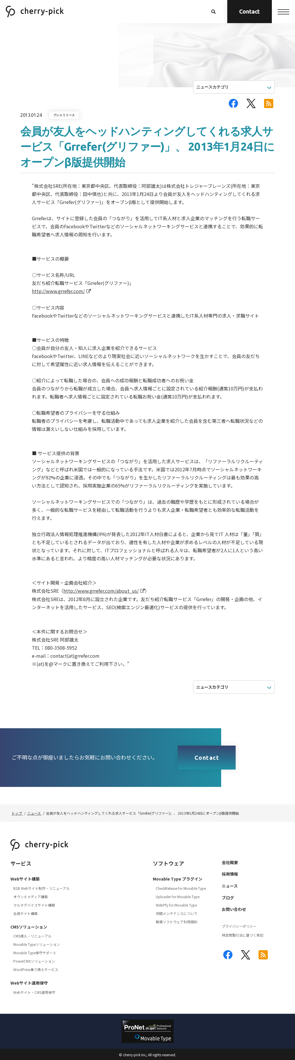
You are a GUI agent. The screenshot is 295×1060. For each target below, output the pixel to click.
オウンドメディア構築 (30, 896)
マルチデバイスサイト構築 (34, 905)
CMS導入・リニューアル (32, 935)
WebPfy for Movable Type (176, 905)
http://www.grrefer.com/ (58, 291)
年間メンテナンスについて (176, 913)
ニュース (230, 886)
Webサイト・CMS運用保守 (34, 992)
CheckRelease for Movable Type (181, 888)
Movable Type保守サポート (34, 952)
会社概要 (230, 862)
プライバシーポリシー (239, 926)
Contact (249, 11)
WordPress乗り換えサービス (35, 969)
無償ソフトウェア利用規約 (176, 921)
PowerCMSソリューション (34, 961)
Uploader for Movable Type (177, 896)
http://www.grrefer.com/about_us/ (101, 590)
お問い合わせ (234, 909)
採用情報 (230, 874)
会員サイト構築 (25, 913)
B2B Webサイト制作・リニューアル (41, 888)
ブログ (228, 897)
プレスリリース (64, 115)
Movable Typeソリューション (36, 944)
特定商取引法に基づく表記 (242, 935)
